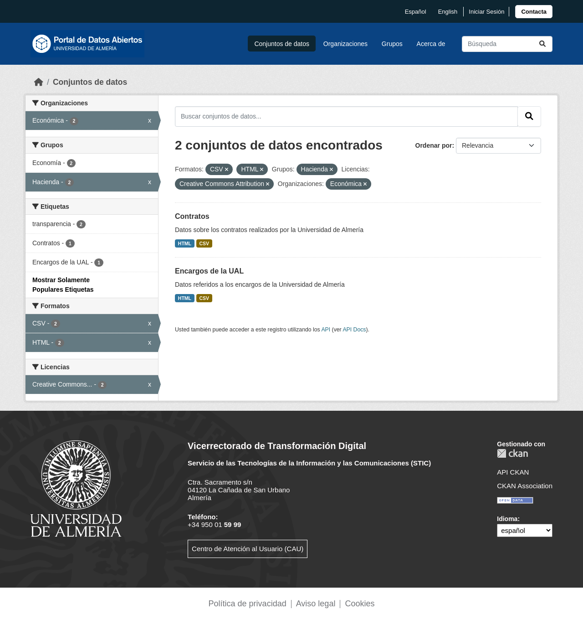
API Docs (354, 329)
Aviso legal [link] (316, 603)
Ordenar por (433, 145)
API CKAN (513, 472)
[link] (533, 11)
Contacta (534, 11)
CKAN (512, 453)
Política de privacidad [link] (247, 603)
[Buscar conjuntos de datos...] (507, 44)
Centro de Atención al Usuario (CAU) (247, 549)
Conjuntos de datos (281, 43)
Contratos (192, 216)
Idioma (507, 518)
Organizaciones (345, 43)
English (448, 11)
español (415, 11)
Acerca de (431, 43)
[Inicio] (38, 82)
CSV (204, 243)
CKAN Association (524, 486)
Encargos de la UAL (209, 271)
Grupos (392, 43)
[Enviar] (542, 44)
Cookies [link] (359, 603)
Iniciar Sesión (486, 11)
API (325, 329)
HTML (184, 243)
